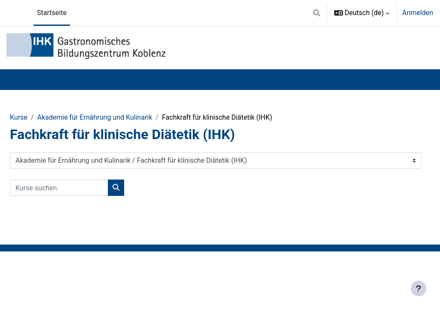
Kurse (19, 117)
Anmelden (417, 13)
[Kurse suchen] (59, 188)
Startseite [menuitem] (52, 13)
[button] (317, 13)
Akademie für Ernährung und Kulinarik (94, 117)
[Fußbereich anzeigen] (418, 288)
